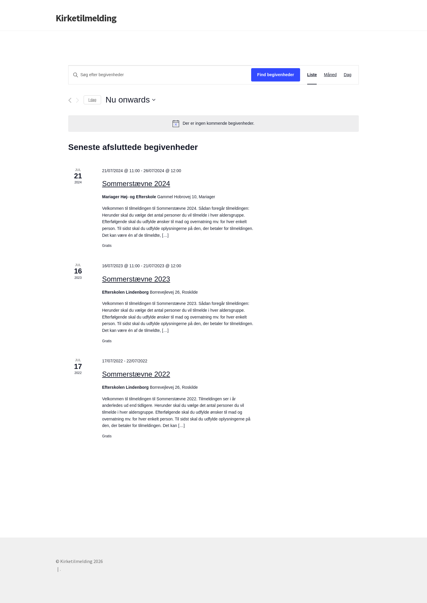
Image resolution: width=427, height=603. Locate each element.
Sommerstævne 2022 (136, 374)
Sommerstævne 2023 (136, 279)
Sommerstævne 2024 (136, 184)
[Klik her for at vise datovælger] (130, 100)
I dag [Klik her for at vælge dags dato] (92, 100)
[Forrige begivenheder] (69, 100)
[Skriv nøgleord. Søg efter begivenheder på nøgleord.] (159, 74)
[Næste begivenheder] (77, 100)
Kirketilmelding (86, 18)
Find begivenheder (275, 74)
